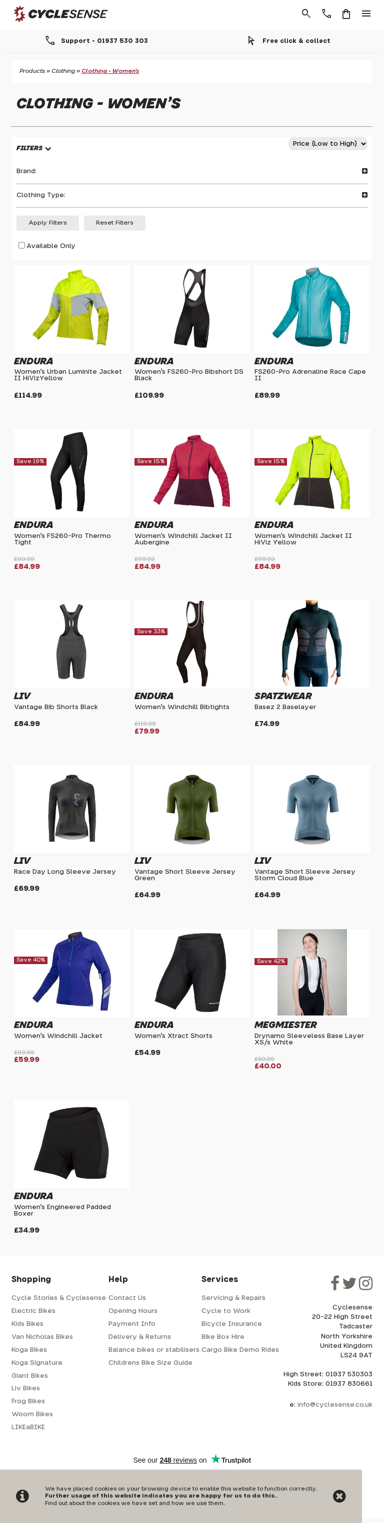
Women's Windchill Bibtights (182, 707)
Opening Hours (133, 1311)
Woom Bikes (32, 1414)
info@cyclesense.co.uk (335, 1405)
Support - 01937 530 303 (104, 41)
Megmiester (285, 1025)
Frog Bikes (28, 1401)
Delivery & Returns (139, 1337)
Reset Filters (115, 223)
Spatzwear (283, 696)
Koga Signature (37, 1363)
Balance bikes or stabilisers (154, 1350)
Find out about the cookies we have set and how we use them (134, 1503)
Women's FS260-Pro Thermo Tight (62, 539)
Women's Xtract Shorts (173, 1036)
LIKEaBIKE (28, 1427)
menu (366, 14)
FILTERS (29, 148)
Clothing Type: (192, 195)
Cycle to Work (226, 1311)
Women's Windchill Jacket (58, 1036)
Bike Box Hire (223, 1337)
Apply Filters (47, 223)
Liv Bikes (26, 1388)
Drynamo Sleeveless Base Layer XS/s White (309, 1039)
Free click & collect (296, 41)
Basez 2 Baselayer (285, 707)
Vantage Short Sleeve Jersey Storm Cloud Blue (305, 875)
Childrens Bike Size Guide (150, 1363)
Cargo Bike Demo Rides (240, 1350)
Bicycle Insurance (232, 1324)
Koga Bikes (29, 1350)
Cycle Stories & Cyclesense (59, 1298)
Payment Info (132, 1324)
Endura (34, 361)
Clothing (63, 71)
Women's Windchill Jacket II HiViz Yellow (303, 539)
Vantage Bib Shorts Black (56, 707)
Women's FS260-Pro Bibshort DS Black (189, 375)
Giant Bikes (30, 1376)
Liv (22, 696)
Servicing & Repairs (234, 1298)
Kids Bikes (28, 1324)
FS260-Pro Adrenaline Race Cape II (310, 375)
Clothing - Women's (110, 71)
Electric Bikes (34, 1311)
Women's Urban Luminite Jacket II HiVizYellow (68, 375)
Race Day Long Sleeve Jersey (65, 872)
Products (32, 71)
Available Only (51, 246)
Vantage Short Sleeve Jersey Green (185, 875)
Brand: (192, 171)
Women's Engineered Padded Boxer (62, 1210)
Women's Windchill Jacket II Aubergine (183, 539)
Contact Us (127, 1298)
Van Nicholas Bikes (42, 1337)
